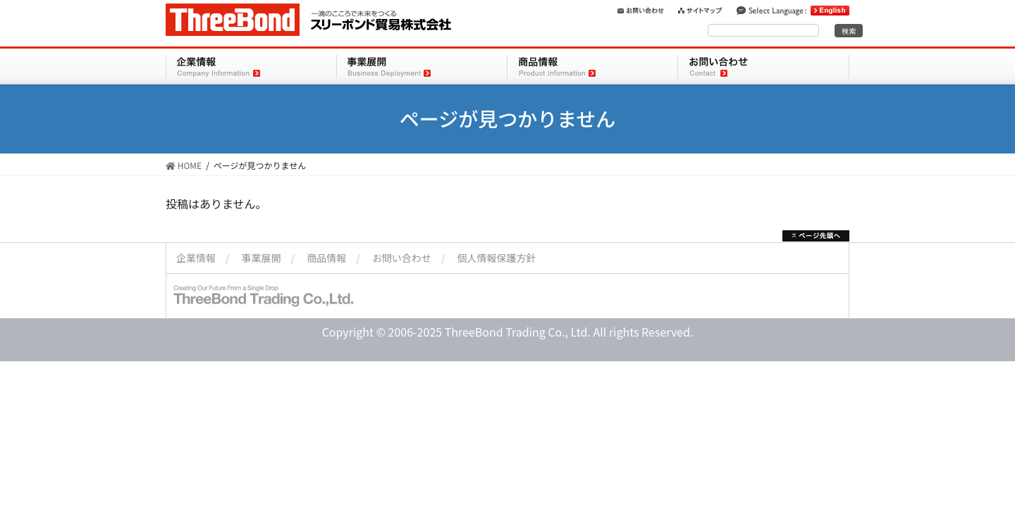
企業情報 (196, 258)
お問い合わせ (401, 258)
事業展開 (261, 258)
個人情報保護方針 (496, 258)
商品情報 (326, 258)
